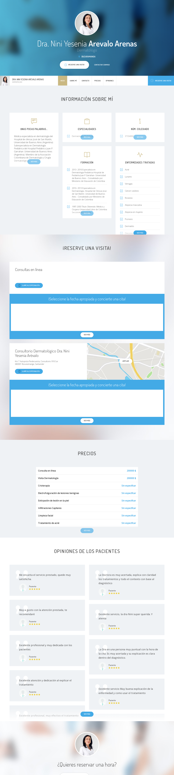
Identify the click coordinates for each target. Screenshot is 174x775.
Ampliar (125, 361)
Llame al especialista (29, 285)
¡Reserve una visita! (161, 80)
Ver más (140, 233)
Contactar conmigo (102, 65)
